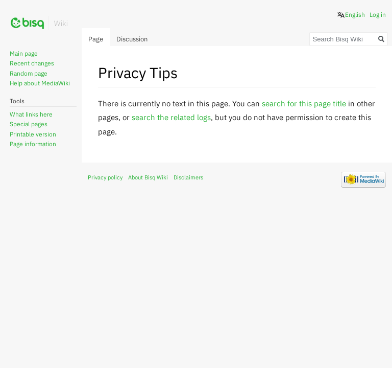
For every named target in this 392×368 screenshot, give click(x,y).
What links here (31, 114)
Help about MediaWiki (40, 83)
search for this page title (304, 103)
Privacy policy (105, 177)
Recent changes (32, 63)
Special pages (28, 124)
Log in (378, 14)
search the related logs (171, 117)
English (355, 14)
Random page (28, 73)
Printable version (33, 134)
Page (95, 39)
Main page (24, 53)
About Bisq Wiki (148, 177)
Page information (33, 144)
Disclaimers (188, 177)
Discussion (132, 39)
